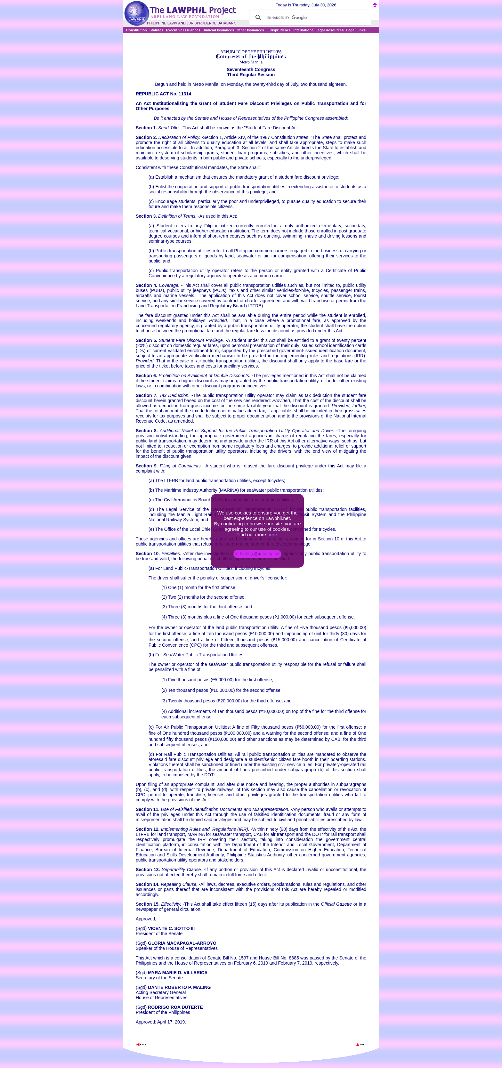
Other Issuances (250, 30)
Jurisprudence (279, 30)
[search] (309, 17)
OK (257, 554)
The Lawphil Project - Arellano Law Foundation (169, 1036)
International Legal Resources (318, 30)
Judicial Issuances (218, 30)
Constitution (136, 30)
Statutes (156, 30)
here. (272, 534)
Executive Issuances (183, 30)
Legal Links (356, 30)
